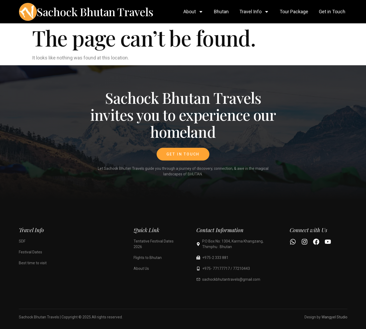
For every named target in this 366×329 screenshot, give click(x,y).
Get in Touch (332, 11)
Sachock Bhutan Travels (95, 11)
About (193, 12)
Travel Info (254, 12)
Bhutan (221, 11)
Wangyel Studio (334, 317)
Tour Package (294, 11)
